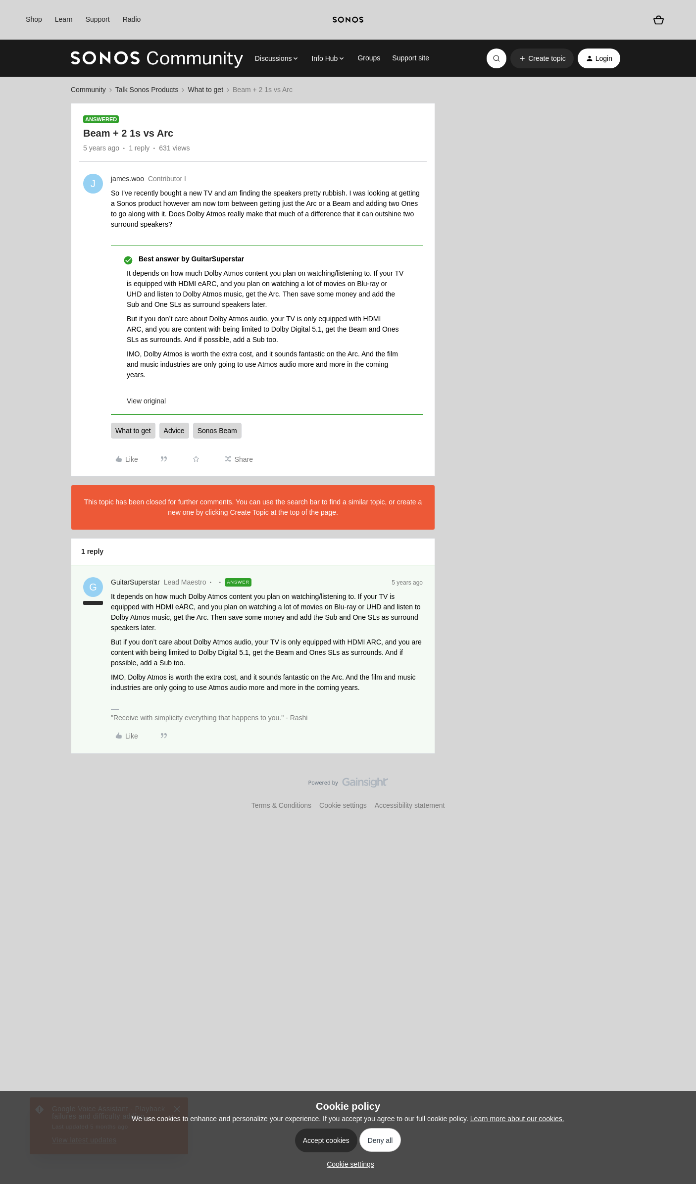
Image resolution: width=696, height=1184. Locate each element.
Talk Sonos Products (147, 90)
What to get (205, 90)
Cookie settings (343, 805)
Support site (410, 58)
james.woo (127, 179)
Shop (34, 19)
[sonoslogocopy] (348, 20)
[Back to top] (676, 791)
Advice (174, 431)
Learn (64, 19)
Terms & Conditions (281, 805)
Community (88, 90)
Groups (368, 58)
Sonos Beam (217, 431)
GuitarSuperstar (135, 582)
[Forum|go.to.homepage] (157, 58)
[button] (541, 58)
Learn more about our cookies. (517, 1119)
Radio (132, 19)
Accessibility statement (410, 805)
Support (98, 19)
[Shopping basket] (658, 19)
